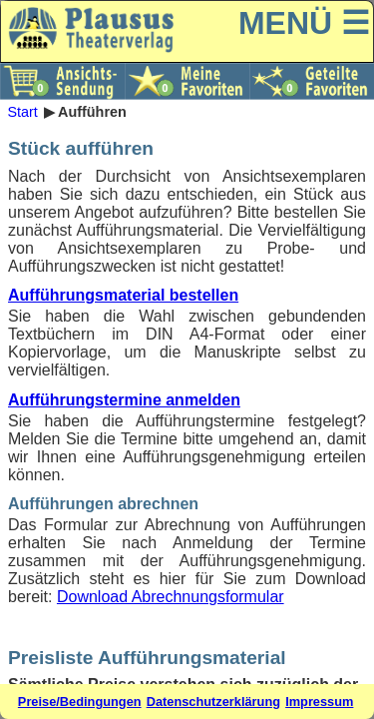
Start (22, 112)
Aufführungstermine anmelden (124, 399)
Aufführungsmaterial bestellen (123, 295)
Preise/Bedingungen (80, 701)
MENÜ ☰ (304, 23)
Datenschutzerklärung (213, 701)
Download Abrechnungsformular (170, 596)
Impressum (319, 701)
